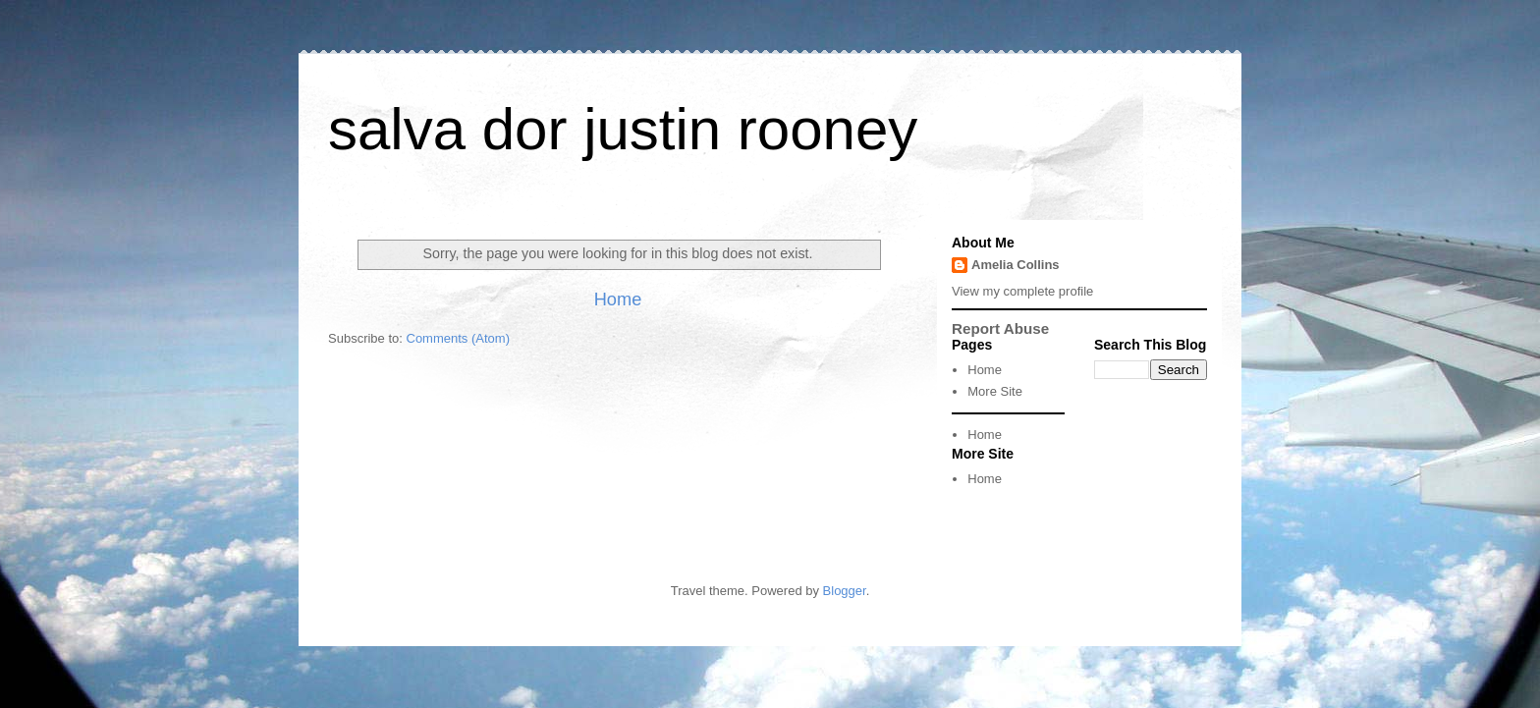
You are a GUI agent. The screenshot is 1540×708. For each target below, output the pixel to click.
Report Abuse (1000, 328)
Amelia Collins (1015, 264)
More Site (994, 391)
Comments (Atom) (458, 338)
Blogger (844, 590)
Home (618, 299)
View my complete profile (1022, 291)
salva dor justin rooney (622, 129)
